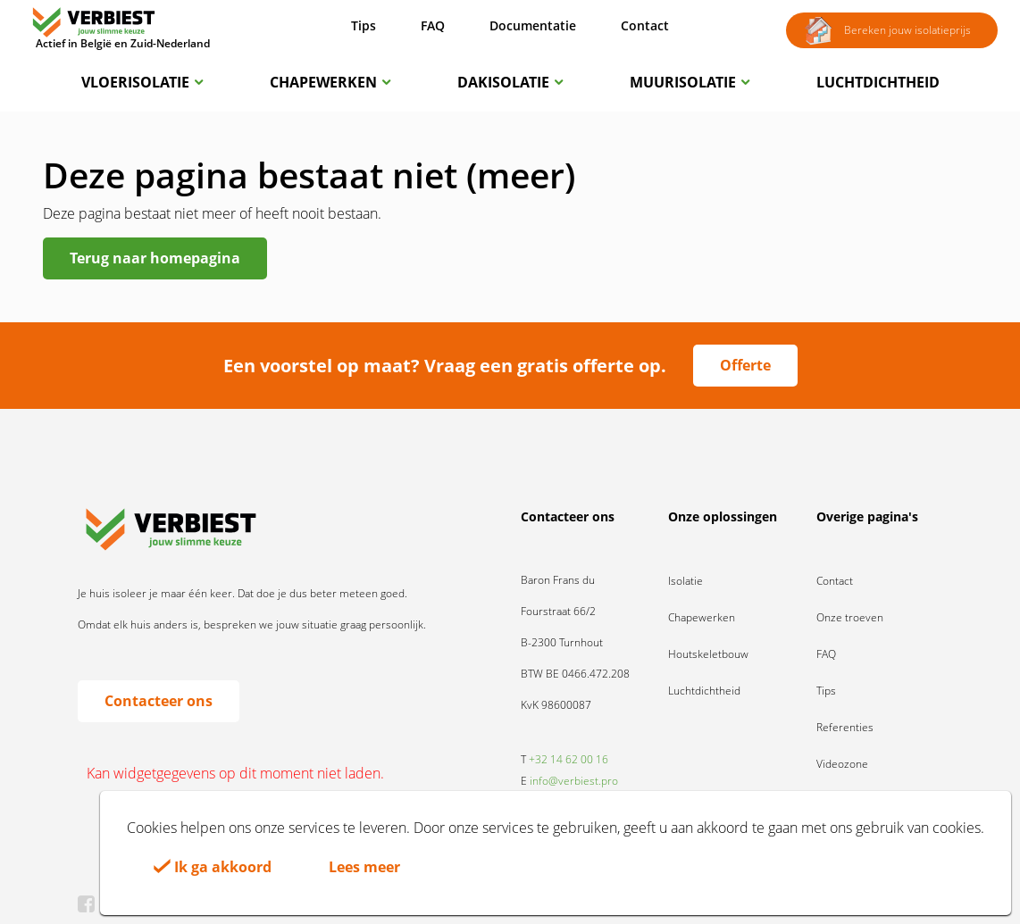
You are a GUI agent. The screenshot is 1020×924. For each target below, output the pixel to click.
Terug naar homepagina (155, 258)
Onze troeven (849, 617)
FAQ (433, 25)
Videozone (842, 763)
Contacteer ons (159, 701)
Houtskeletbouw (708, 654)
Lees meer (364, 867)
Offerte (745, 365)
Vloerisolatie (142, 82)
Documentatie (532, 25)
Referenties (845, 727)
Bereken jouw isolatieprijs (887, 31)
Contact (645, 25)
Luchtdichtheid (878, 82)
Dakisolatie (510, 82)
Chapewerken (330, 82)
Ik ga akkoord (213, 867)
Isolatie (685, 580)
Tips (363, 25)
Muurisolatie (689, 82)
